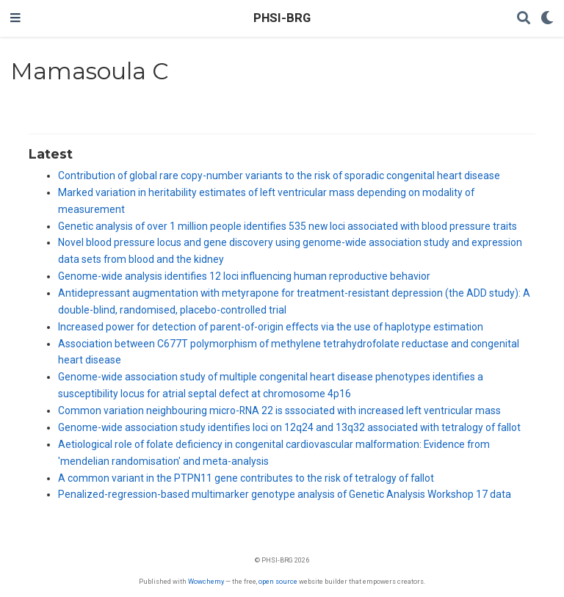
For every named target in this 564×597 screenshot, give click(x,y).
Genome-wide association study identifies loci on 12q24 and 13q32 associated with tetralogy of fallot (289, 427)
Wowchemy (206, 581)
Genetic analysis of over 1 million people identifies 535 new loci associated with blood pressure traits (287, 226)
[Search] (523, 18)
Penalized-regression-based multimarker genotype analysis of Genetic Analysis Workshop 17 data (284, 494)
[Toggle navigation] (15, 18)
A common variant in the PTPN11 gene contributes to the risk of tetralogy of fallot (246, 478)
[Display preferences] (547, 18)
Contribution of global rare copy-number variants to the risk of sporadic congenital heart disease (279, 175)
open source (277, 581)
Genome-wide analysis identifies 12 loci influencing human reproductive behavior (244, 276)
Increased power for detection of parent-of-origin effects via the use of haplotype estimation (270, 327)
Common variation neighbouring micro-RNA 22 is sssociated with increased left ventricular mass (279, 410)
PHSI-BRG (282, 18)
